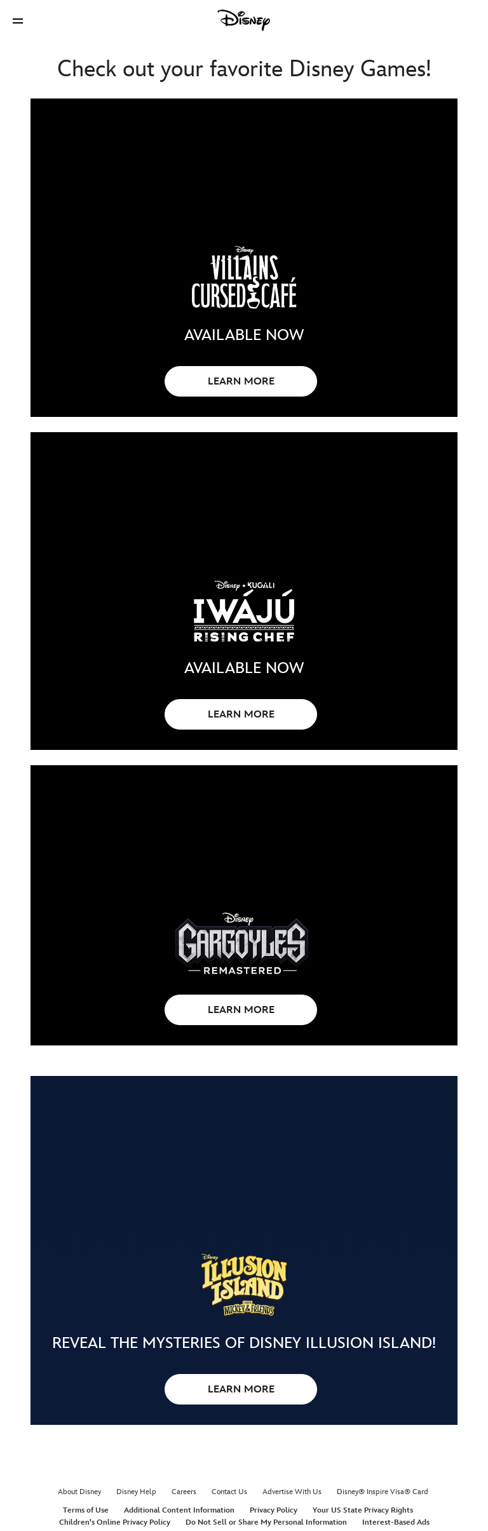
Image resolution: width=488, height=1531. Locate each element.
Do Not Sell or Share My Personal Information (266, 1522)
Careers (184, 1492)
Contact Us (229, 1492)
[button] (18, 20)
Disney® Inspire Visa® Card (382, 1492)
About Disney (79, 1492)
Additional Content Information (179, 1510)
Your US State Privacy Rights (363, 1510)
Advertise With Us (292, 1492)
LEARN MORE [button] (241, 382)
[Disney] (244, 20)
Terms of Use (86, 1510)
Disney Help (136, 1492)
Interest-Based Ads (396, 1522)
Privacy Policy (273, 1510)
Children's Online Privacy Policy (114, 1522)
